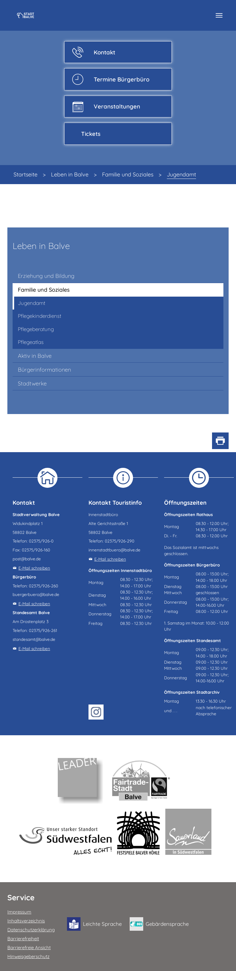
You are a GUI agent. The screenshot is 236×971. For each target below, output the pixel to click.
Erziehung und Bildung (46, 275)
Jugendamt (31, 303)
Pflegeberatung (36, 329)
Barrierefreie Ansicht (29, 947)
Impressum (19, 912)
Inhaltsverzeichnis (26, 921)
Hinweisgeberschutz (28, 956)
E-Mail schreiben (34, 567)
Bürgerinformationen (44, 369)
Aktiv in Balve (35, 355)
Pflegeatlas (31, 342)
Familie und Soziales (44, 289)
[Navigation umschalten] (219, 15)
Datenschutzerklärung (31, 930)
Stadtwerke (32, 383)
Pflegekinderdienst (39, 316)
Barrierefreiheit (23, 938)
